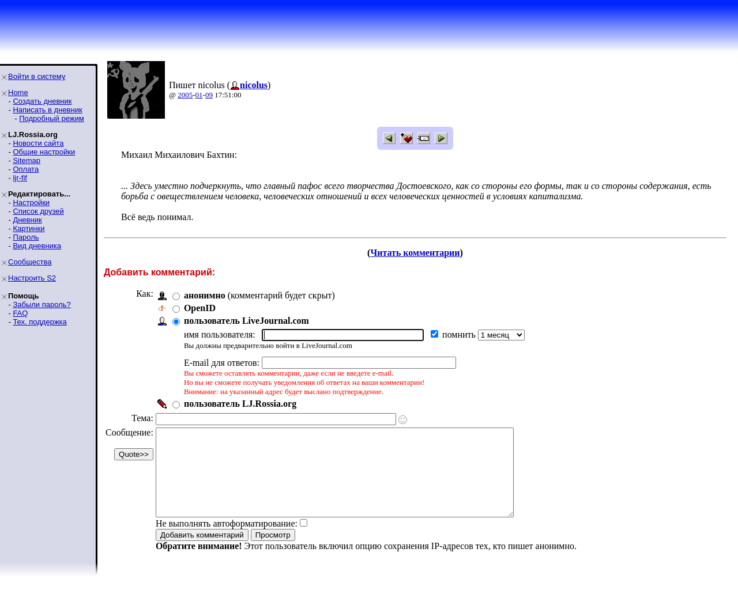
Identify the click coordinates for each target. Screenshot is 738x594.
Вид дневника (37, 245)
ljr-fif (20, 177)
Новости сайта (38, 143)
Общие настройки (44, 151)
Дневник (27, 219)
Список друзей (38, 211)
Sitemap (26, 160)
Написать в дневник (47, 109)
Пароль (26, 237)
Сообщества (30, 262)
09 (209, 94)
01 (199, 94)
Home (18, 92)
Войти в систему (36, 76)
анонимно (204, 295)
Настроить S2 (32, 278)
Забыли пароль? (41, 304)
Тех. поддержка (39, 321)
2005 (185, 94)
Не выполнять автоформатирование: (227, 541)
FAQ (20, 313)
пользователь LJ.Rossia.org (240, 403)
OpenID (200, 308)
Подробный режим (51, 118)
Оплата (26, 169)
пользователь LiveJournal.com (246, 321)
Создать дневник (42, 101)
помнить (460, 334)
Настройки (31, 202)
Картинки (28, 228)
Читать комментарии (415, 253)
